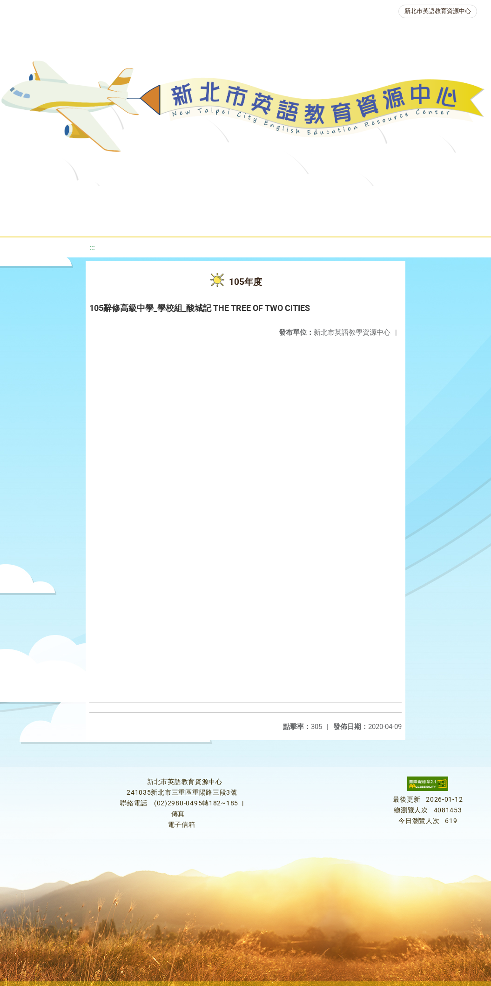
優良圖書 (324, 197)
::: (92, 247)
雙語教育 (278, 220)
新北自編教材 (262, 197)
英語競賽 (436, 197)
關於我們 (44, 197)
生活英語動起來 (212, 220)
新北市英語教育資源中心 (437, 10)
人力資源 (146, 220)
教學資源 (200, 197)
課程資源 (145, 197)
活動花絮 (334, 220)
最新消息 (100, 197)
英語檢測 (380, 197)
